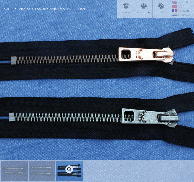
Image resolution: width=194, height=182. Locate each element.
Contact (161, 8)
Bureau (126, 8)
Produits (143, 8)
